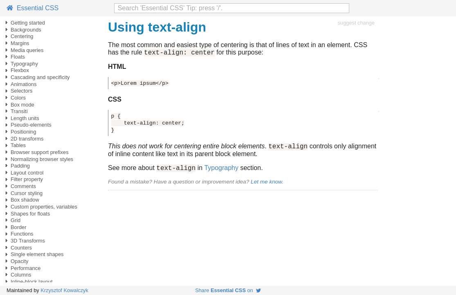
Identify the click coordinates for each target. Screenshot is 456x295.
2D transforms (27, 139)
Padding (20, 166)
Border (18, 227)
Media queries (27, 50)
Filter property (27, 179)
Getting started (28, 23)
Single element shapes (37, 254)
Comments (23, 186)
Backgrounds (26, 30)
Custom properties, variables (44, 207)
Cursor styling (27, 193)
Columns (21, 275)
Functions (22, 234)
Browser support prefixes (40, 152)
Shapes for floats (30, 214)
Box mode (22, 105)
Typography (24, 64)
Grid (15, 220)
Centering (22, 36)
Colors (18, 98)
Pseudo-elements (31, 125)
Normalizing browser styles (42, 159)
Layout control (27, 173)
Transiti (19, 111)
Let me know (266, 185)
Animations (23, 84)
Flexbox (20, 70)
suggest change (356, 23)
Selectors (21, 91)
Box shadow (25, 200)
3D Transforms (28, 241)
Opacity (19, 261)
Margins (20, 43)
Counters (21, 248)
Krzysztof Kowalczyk (64, 290)
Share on (228, 290)
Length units (25, 118)
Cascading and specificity (40, 77)
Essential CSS (32, 8)
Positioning (23, 132)
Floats (18, 57)
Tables (18, 145)
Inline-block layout (31, 282)
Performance (25, 268)
